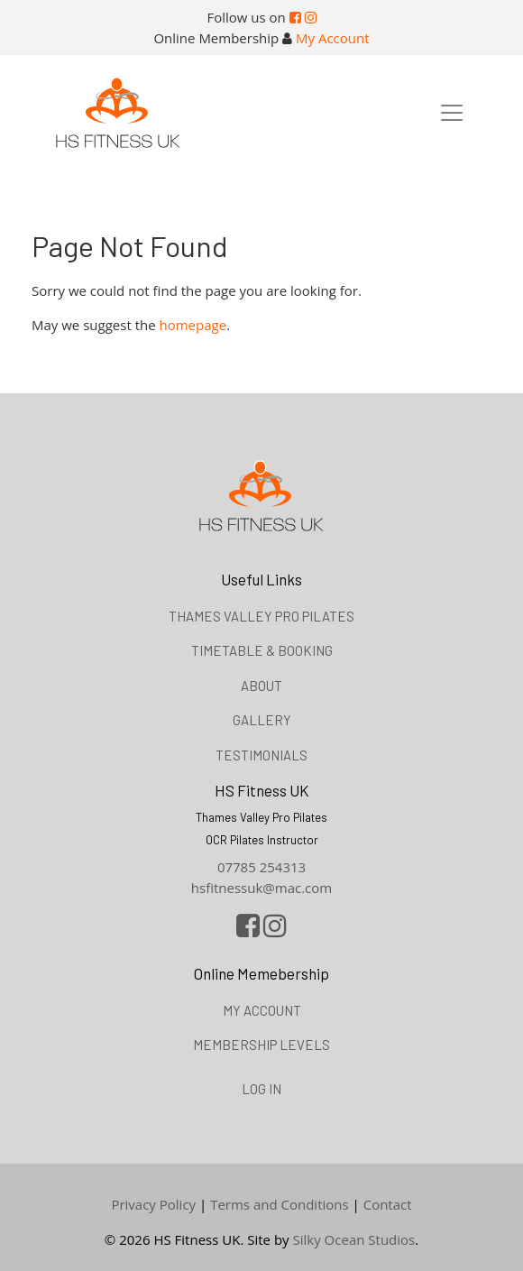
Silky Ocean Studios (354, 1239)
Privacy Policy (153, 1204)
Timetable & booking (262, 650)
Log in (261, 1089)
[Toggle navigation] (452, 113)
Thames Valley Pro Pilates (261, 616)
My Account (333, 38)
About (261, 685)
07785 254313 (261, 867)
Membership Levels (261, 1044)
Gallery (262, 720)
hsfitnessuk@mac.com (261, 888)
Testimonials (261, 755)
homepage (193, 325)
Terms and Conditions (279, 1204)
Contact (387, 1204)
